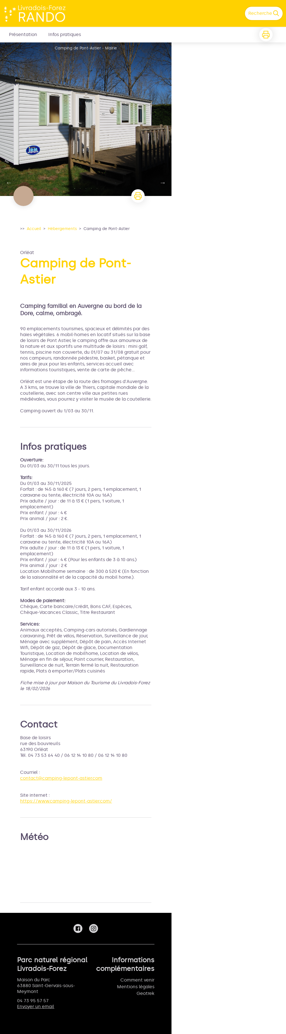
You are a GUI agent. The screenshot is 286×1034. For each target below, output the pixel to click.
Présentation (23, 34)
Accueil (34, 228)
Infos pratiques (64, 34)
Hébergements (62, 228)
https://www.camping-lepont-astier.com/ (66, 801)
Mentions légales (135, 986)
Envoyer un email (35, 1006)
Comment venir (137, 980)
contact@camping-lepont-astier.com (61, 778)
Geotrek (145, 993)
